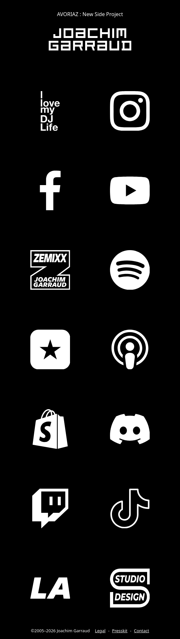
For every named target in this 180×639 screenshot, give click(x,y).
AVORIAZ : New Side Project (90, 14)
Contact (141, 631)
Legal (100, 631)
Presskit (119, 631)
